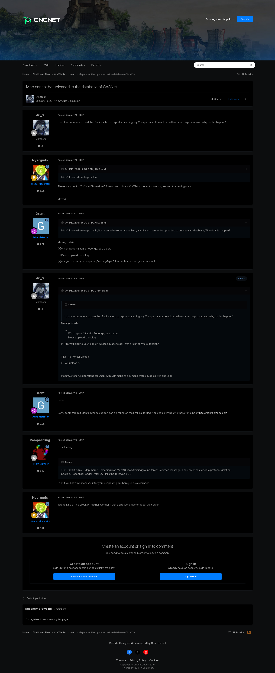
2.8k (40, 244)
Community (78, 65)
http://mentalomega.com (213, 412)
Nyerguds (40, 160)
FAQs (46, 65)
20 (41, 145)
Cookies (154, 660)
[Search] (212, 65)
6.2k (40, 190)
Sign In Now (191, 576)
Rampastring (40, 440)
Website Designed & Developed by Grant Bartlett (137, 643)
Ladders (60, 65)
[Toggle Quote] (62, 169)
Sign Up (245, 19)
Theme (121, 660)
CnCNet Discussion (69, 100)
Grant (39, 213)
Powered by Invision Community (137, 667)
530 (40, 470)
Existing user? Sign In (220, 19)
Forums (96, 65)
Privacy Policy (138, 660)
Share (216, 99)
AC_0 (42, 96)
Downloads (30, 65)
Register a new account (84, 576)
